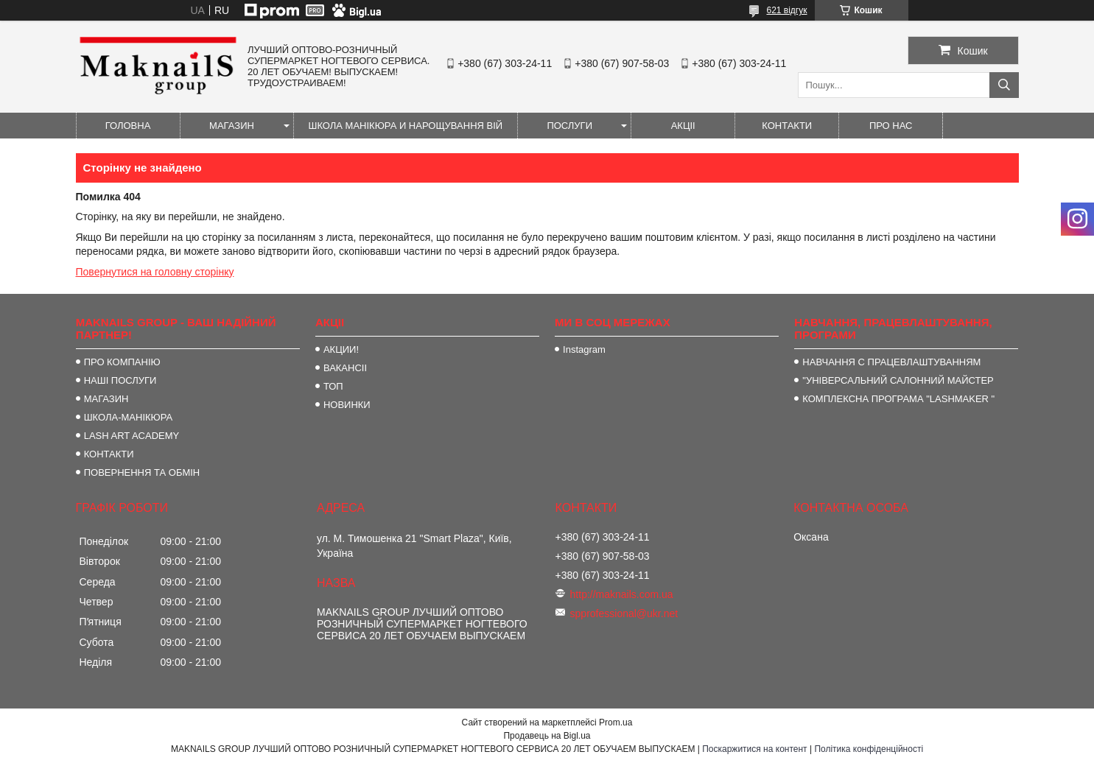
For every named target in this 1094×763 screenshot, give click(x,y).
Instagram (584, 349)
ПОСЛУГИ (569, 125)
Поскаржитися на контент (754, 749)
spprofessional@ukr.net (624, 613)
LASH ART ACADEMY (132, 435)
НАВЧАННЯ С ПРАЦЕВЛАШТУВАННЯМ (891, 362)
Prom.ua (615, 722)
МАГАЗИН (231, 125)
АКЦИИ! (341, 349)
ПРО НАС (891, 125)
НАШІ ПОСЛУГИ (120, 380)
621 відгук (786, 10)
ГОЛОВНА (128, 125)
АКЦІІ (683, 125)
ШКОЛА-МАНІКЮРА (128, 417)
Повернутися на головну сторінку (155, 272)
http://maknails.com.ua (621, 594)
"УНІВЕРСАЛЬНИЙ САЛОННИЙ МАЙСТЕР (897, 380)
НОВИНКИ (347, 404)
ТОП (333, 386)
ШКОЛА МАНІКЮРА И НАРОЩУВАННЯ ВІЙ (406, 125)
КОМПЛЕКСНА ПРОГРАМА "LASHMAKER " (898, 398)
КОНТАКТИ (787, 125)
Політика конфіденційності (868, 749)
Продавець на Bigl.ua (546, 736)
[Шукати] (1004, 85)
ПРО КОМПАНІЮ (122, 362)
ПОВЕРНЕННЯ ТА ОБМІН (142, 472)
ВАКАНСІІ (345, 367)
